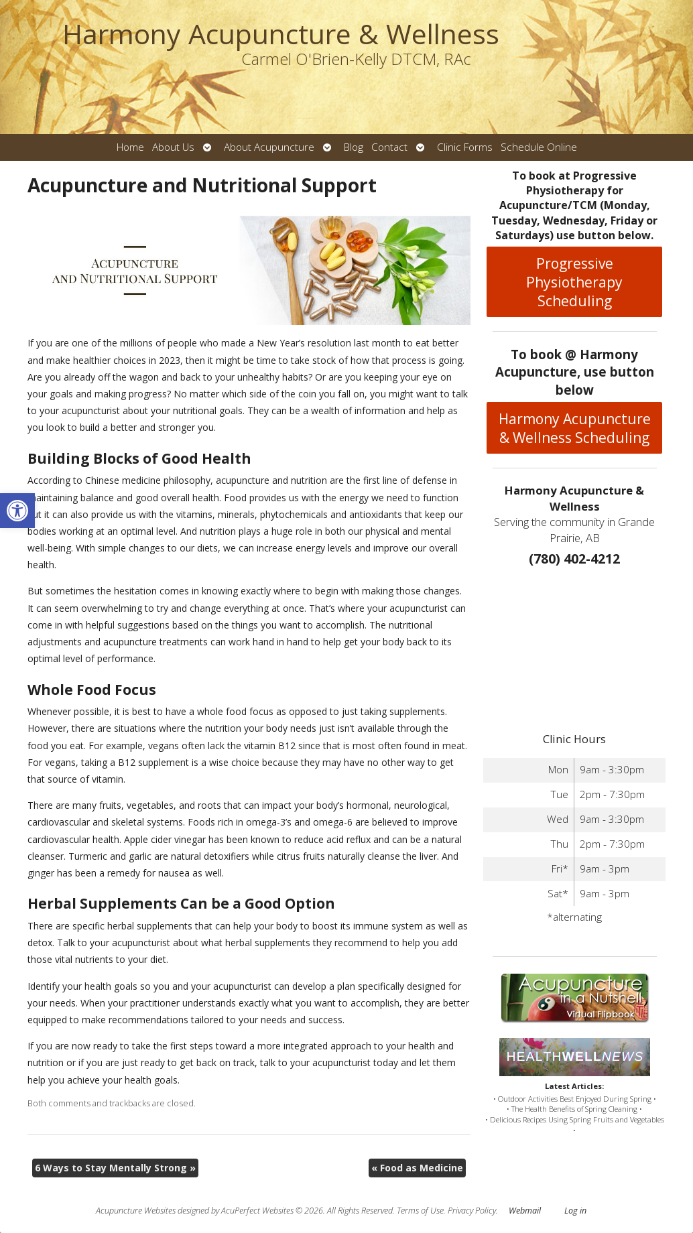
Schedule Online (539, 147)
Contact (389, 147)
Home (130, 147)
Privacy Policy (472, 1210)
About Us (173, 147)
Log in (575, 1210)
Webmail (525, 1210)
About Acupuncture (269, 147)
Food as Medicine (417, 1167)
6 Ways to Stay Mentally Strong (115, 1167)
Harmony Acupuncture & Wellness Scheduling (575, 428)
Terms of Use (420, 1210)
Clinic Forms (465, 147)
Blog (353, 147)
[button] (17, 510)
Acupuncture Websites (136, 1210)
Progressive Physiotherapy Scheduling (574, 282)
